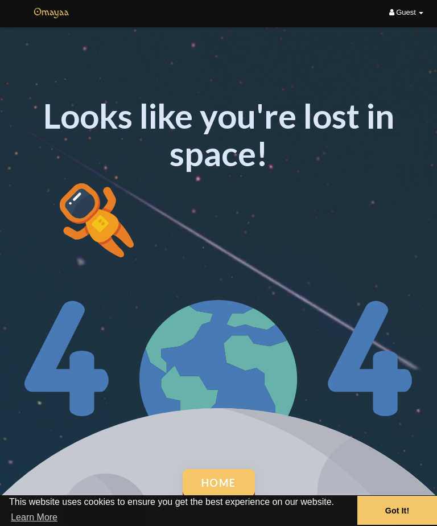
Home (218, 482)
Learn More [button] (34, 517)
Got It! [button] (397, 510)
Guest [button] (406, 12)
